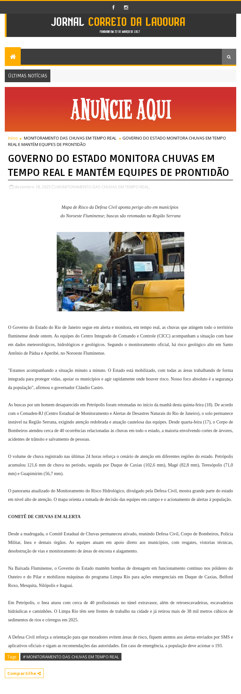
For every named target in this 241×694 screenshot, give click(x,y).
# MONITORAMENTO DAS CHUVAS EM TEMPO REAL (71, 657)
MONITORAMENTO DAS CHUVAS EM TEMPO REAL (70, 138)
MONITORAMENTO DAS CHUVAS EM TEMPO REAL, (103, 187)
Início (13, 138)
